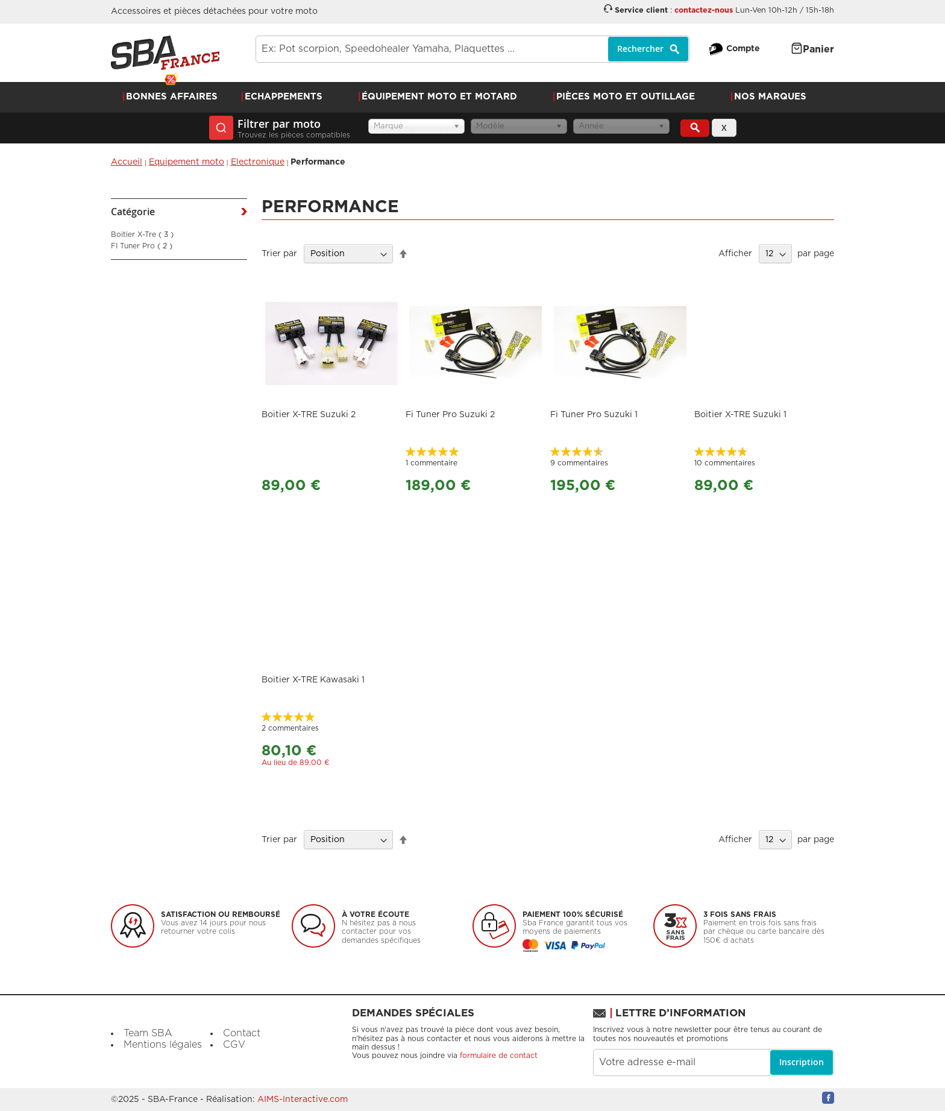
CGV (234, 1045)
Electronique (257, 162)
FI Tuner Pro (141, 246)
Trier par (279, 254)
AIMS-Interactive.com (302, 1099)
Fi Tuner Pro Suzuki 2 (450, 415)
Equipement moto (186, 162)
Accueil (126, 162)
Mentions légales (163, 1045)
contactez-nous (703, 10)
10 (724, 463)
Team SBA (148, 1033)
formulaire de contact (499, 1055)
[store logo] (165, 53)
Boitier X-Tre (142, 234)
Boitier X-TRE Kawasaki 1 (313, 680)
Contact (241, 1033)
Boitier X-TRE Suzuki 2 (309, 415)
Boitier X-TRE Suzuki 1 (740, 415)
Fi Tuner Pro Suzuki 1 (594, 415)
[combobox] (472, 49)
